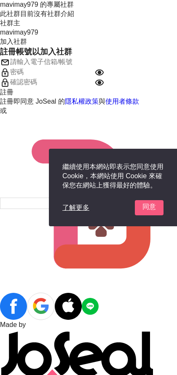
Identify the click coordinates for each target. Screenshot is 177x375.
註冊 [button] (6, 92)
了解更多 (75, 207)
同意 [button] (149, 206)
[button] (99, 72)
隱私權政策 (82, 101)
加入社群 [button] (13, 41)
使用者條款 (122, 101)
